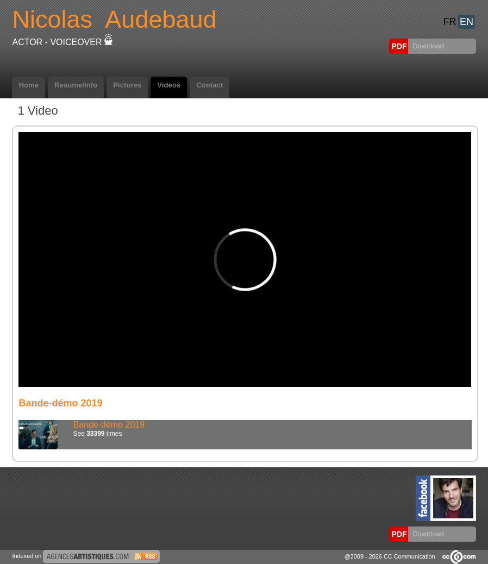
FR (449, 21)
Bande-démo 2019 (109, 424)
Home (28, 85)
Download (427, 46)
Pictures (127, 85)
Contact (209, 85)
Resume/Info (75, 85)
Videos (168, 85)
